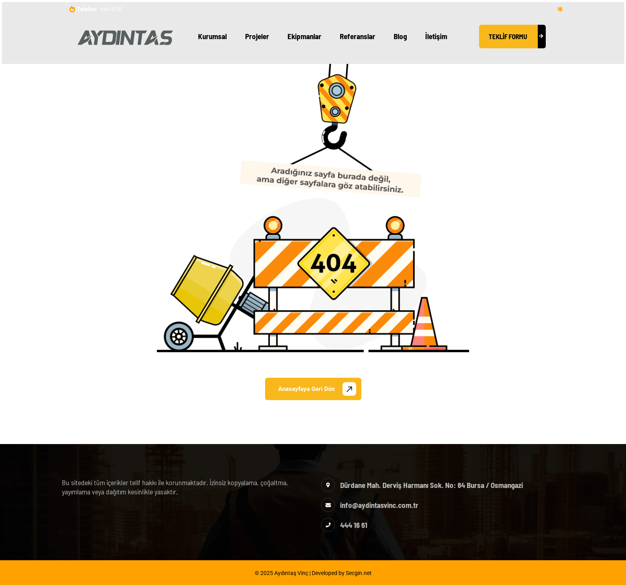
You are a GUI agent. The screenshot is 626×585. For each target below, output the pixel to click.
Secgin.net (359, 573)
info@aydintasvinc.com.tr (379, 505)
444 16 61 (111, 8)
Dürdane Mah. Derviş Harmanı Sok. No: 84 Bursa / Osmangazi (431, 485)
